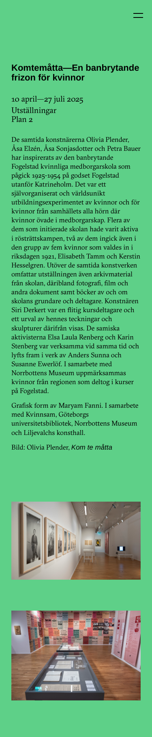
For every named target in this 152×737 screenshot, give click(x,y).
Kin (23, 23)
